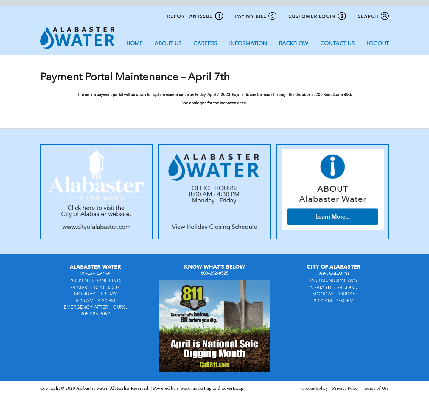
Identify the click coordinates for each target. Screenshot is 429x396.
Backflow (293, 43)
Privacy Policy (345, 388)
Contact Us (337, 43)
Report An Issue (190, 16)
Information (248, 43)
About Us (168, 43)
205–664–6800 (333, 274)
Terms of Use (376, 388)
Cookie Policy (314, 388)
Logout (377, 43)
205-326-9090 (95, 314)
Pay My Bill (250, 16)
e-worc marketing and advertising (210, 388)
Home (134, 43)
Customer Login (311, 16)
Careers (205, 43)
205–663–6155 (95, 274)
